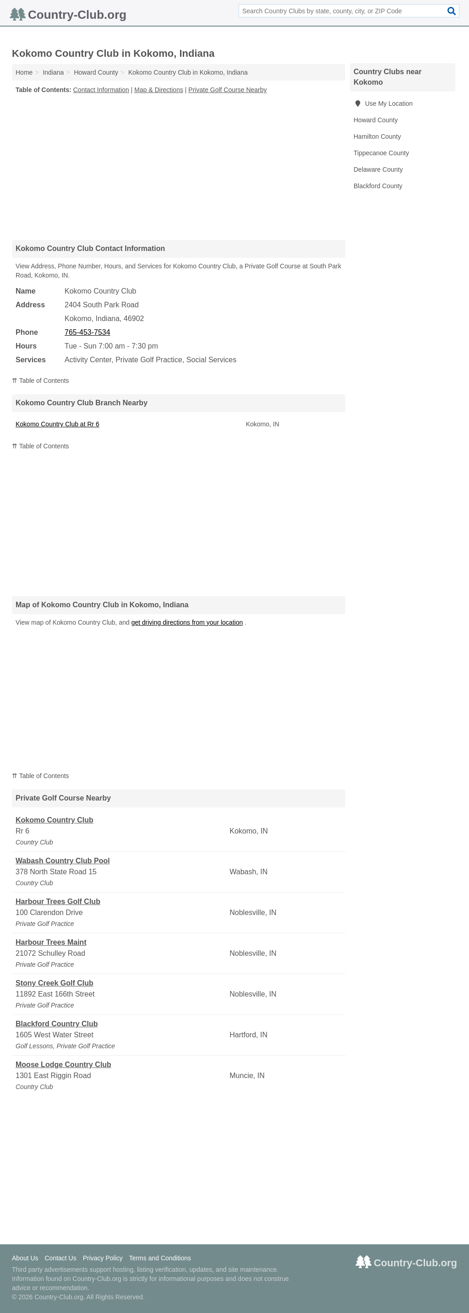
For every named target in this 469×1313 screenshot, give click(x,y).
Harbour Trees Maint (51, 942)
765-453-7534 (87, 332)
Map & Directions (158, 89)
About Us (25, 1258)
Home (24, 72)
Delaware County (378, 169)
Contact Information (101, 89)
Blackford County (378, 186)
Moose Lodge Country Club (63, 1064)
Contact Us (60, 1258)
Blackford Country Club (57, 1024)
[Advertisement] (178, 167)
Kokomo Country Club (54, 820)
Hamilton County (377, 136)
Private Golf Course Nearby (227, 89)
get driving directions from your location (187, 622)
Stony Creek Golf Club (54, 983)
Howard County (376, 120)
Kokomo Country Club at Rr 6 (57, 424)
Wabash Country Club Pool (63, 861)
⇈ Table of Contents (40, 380)
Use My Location (383, 103)
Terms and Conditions (160, 1258)
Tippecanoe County (381, 153)
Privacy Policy (103, 1258)
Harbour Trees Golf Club (58, 901)
